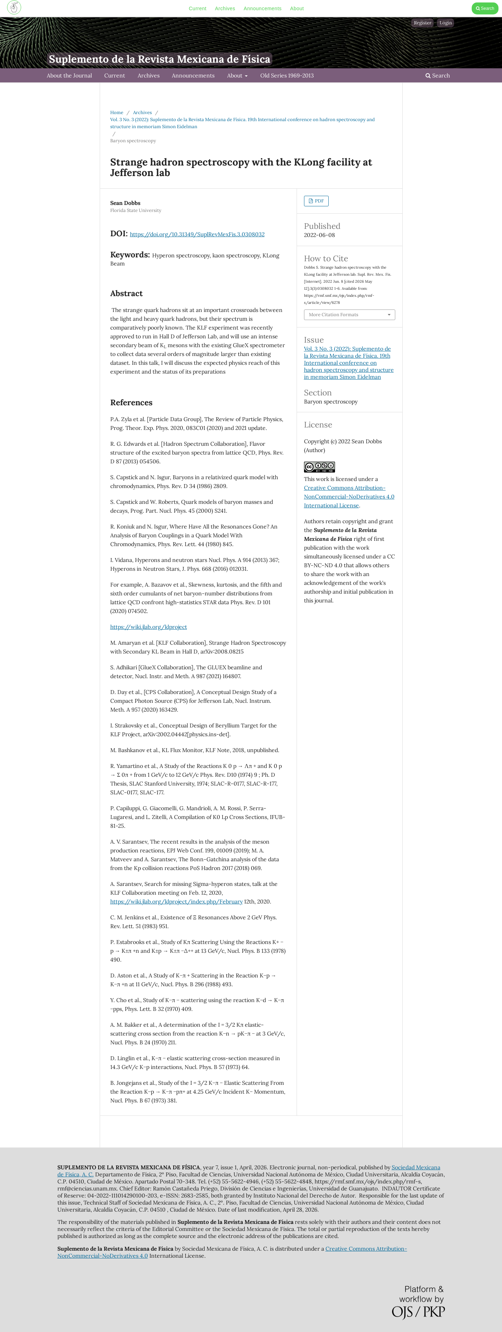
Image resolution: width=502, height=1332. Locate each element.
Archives (225, 8)
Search (485, 8)
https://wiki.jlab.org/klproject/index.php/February (176, 901)
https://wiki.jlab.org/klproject (148, 626)
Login (446, 23)
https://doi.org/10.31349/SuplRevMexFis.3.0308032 (197, 234)
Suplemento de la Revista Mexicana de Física (159, 58)
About (297, 8)
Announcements (263, 8)
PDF (319, 201)
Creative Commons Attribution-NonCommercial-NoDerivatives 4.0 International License (349, 496)
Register (423, 23)
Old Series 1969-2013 (287, 75)
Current (197, 8)
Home (116, 112)
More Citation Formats (333, 315)
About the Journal (69, 75)
